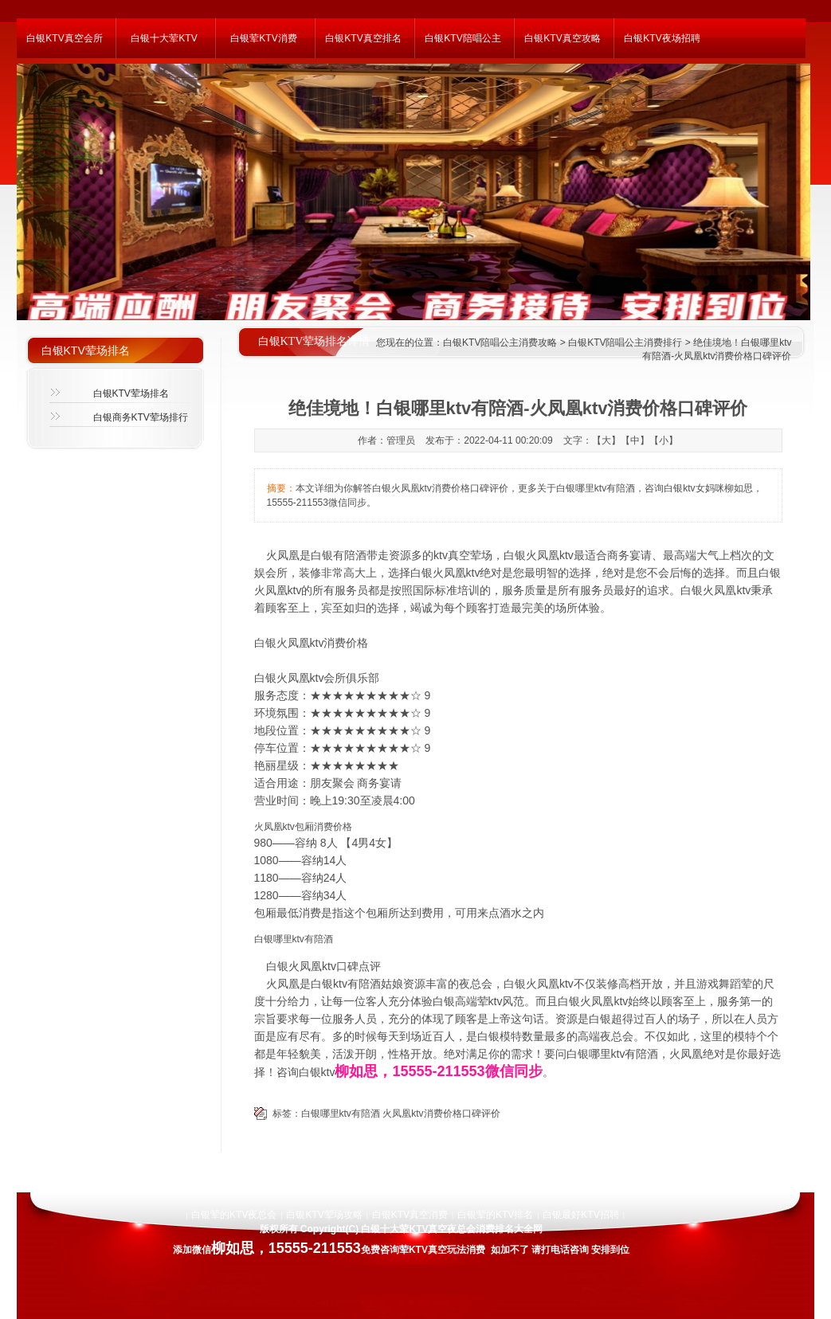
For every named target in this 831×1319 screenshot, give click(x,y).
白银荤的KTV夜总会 (233, 1214)
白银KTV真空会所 (64, 38)
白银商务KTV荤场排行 (140, 417)
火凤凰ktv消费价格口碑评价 (441, 1113)
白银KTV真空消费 (410, 1214)
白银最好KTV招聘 (580, 1214)
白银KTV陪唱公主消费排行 (625, 342)
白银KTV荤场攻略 (324, 1214)
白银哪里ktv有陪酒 (340, 1113)
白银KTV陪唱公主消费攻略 (500, 342)
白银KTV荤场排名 (131, 393)
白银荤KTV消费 (263, 38)
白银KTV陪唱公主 (462, 38)
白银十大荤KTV (164, 38)
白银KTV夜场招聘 (662, 38)
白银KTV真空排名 (363, 38)
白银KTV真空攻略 (562, 38)
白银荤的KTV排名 (495, 1214)
